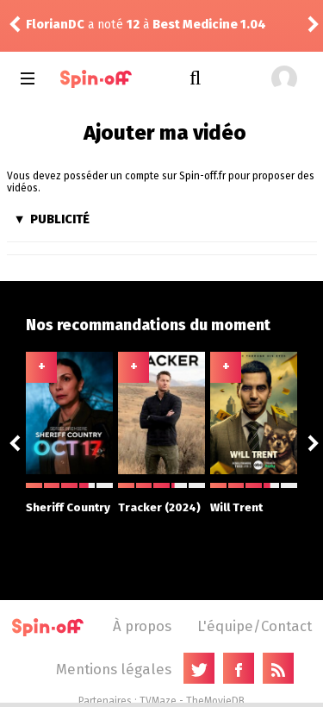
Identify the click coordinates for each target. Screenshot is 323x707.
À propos (142, 626)
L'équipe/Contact (254, 626)
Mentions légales (113, 669)
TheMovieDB (215, 701)
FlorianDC (55, 24)
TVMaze (158, 701)
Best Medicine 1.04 (209, 24)
